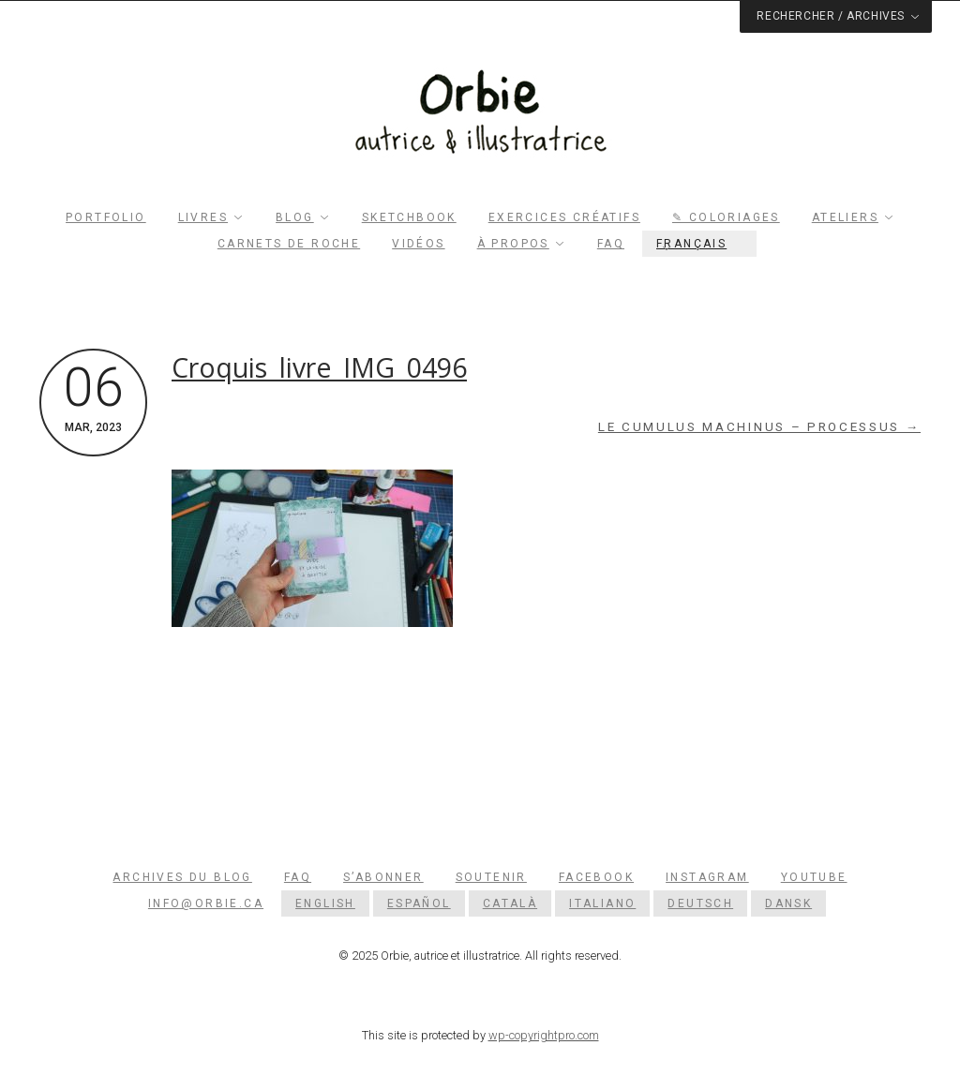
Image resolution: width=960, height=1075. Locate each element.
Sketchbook (409, 217)
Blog (295, 217)
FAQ (610, 243)
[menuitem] (699, 244)
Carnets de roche (289, 243)
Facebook (596, 877)
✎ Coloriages (726, 217)
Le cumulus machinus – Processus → (759, 427)
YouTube (814, 877)
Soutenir (491, 877)
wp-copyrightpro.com (543, 1035)
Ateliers (845, 217)
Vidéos (418, 243)
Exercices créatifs (564, 217)
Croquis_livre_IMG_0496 (319, 367)
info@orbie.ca (205, 903)
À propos (513, 243)
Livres (203, 217)
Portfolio (106, 217)
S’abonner (383, 877)
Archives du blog (181, 877)
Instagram (707, 877)
